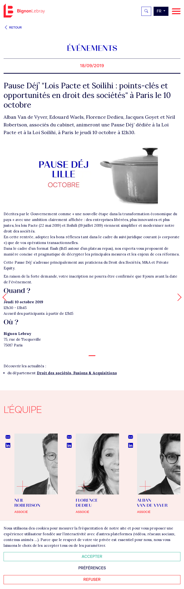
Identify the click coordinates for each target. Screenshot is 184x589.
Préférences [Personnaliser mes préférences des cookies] (92, 568)
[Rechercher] (146, 11)
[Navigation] (176, 11)
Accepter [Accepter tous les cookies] (92, 556)
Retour (13, 27)
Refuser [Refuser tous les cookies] (92, 579)
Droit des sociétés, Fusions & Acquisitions (77, 373)
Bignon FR (24, 11)
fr (159, 11)
